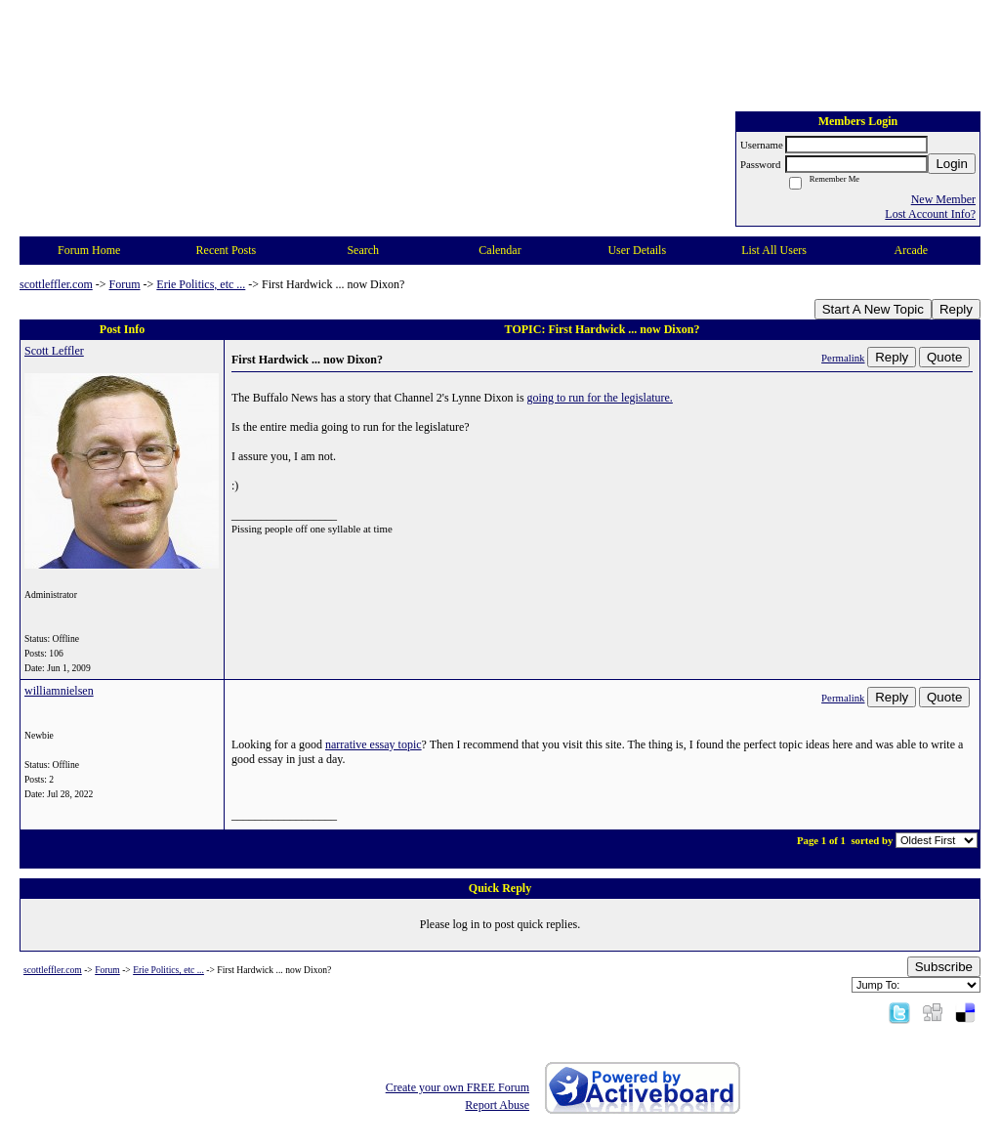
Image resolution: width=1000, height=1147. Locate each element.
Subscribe (944, 966)
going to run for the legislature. (600, 397)
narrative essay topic (373, 744)
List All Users (774, 250)
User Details (636, 250)
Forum (125, 284)
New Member (943, 199)
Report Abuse (497, 1105)
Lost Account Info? (930, 214)
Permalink (842, 357)
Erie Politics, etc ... (200, 284)
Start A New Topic (873, 309)
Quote (944, 357)
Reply (956, 309)
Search (363, 250)
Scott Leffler (54, 351)
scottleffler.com (56, 284)
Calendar (500, 250)
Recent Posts (226, 250)
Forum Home (89, 250)
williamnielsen (59, 691)
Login (952, 163)
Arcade (912, 250)
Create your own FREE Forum (457, 1087)
